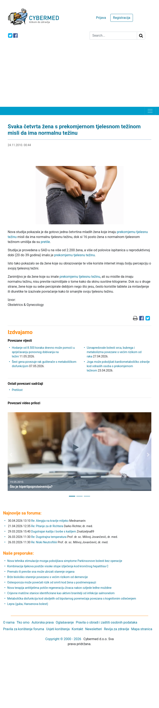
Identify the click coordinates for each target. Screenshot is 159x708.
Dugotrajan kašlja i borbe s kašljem (53, 531)
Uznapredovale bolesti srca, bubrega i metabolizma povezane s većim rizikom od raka (114, 352)
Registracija (121, 18)
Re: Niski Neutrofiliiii (44, 542)
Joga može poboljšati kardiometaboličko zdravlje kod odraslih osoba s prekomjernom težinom (118, 366)
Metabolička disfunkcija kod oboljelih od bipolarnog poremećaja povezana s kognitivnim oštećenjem (71, 598)
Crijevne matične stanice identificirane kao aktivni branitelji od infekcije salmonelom (60, 593)
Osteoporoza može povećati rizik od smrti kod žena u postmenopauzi (51, 582)
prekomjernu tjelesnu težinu (74, 255)
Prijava (101, 18)
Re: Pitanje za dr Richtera (47, 526)
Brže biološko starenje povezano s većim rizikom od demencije (47, 577)
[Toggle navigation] (150, 111)
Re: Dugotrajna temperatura (49, 537)
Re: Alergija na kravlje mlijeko (50, 520)
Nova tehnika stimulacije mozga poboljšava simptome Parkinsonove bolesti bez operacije (64, 561)
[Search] (113, 36)
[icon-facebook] (15, 35)
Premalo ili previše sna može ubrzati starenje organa (41, 571)
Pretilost (17, 390)
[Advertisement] (79, 76)
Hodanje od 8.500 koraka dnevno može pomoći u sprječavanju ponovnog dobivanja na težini (43, 352)
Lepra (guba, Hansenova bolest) (27, 604)
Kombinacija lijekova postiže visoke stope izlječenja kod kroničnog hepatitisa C (57, 566)
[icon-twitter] (10, 35)
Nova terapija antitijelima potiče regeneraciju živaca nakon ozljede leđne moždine (59, 587)
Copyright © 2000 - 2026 (63, 639)
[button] (11, 454)
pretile (45, 242)
